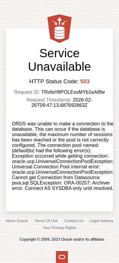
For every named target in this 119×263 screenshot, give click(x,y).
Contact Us (74, 221)
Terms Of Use (46, 221)
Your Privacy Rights (59, 227)
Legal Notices (101, 221)
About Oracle (17, 221)
